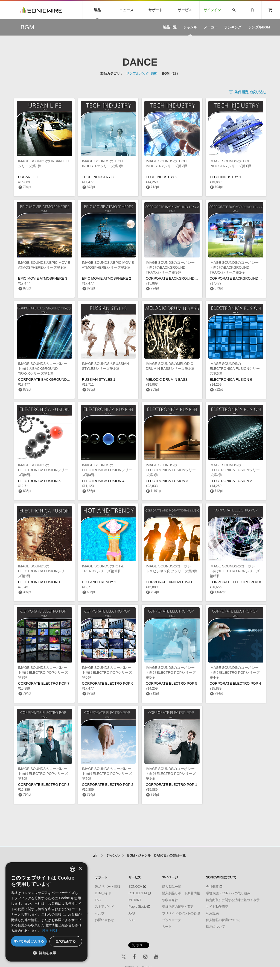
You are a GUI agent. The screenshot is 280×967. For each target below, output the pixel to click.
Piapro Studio (138, 907)
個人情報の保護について (223, 920)
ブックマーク (171, 920)
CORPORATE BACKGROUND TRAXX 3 (178, 278)
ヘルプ (99, 913)
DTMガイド (103, 893)
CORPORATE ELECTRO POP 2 (107, 785)
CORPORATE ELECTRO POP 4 (235, 683)
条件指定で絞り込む (250, 92)
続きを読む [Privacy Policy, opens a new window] (50, 930)
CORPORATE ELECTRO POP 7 (43, 683)
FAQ (98, 900)
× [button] (80, 869)
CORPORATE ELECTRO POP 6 (107, 683)
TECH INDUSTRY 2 (161, 177)
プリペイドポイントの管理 (181, 913)
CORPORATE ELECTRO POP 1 (171, 785)
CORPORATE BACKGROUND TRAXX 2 (242, 278)
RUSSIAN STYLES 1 (98, 379)
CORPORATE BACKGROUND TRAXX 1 (50, 379)
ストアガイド (104, 907)
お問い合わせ (104, 920)
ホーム (95, 855)
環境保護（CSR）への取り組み (228, 893)
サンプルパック (142, 73)
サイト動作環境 (217, 907)
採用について (215, 926)
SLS (131, 920)
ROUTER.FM (138, 893)
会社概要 (212, 887)
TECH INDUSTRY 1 (225, 177)
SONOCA (135, 887)
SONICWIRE (41, 10)
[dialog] (46, 912)
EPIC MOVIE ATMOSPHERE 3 (42, 278)
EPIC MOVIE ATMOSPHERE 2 (106, 278)
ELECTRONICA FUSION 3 (167, 481)
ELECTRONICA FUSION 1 (39, 582)
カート (167, 926)
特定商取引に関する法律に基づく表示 (232, 900)
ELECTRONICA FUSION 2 (231, 481)
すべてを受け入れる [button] (29, 941)
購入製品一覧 (171, 887)
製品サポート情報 (107, 887)
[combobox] (72, 869)
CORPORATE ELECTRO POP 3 (43, 785)
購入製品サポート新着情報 (181, 893)
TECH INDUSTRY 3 (98, 177)
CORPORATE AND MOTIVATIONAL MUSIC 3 (182, 582)
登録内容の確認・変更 (178, 907)
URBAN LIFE (28, 177)
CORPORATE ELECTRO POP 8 (235, 582)
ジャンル (112, 855)
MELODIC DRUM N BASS (167, 379)
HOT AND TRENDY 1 (99, 582)
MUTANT (135, 900)
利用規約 (212, 913)
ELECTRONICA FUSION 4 (103, 481)
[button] (46, 953)
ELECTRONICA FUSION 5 (39, 481)
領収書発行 (170, 900)
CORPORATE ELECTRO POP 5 (171, 683)
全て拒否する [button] (66, 941)
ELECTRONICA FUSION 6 (231, 379)
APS (132, 913)
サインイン (212, 10)
